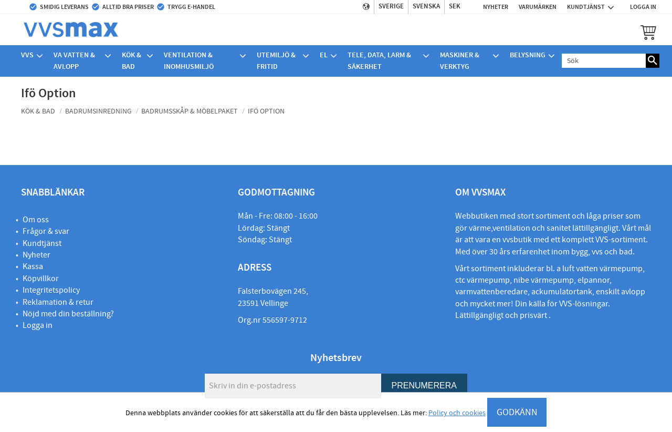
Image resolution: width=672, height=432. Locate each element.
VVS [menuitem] (27, 55)
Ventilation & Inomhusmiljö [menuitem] (189, 60)
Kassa (33, 266)
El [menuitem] (324, 55)
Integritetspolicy (51, 290)
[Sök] (652, 61)
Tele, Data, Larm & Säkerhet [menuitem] (379, 60)
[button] (648, 32)
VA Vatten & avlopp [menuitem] (74, 60)
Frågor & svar (46, 231)
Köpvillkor (41, 278)
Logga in (37, 325)
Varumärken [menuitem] (537, 7)
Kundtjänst (42, 243)
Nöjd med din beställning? (68, 313)
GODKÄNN (517, 412)
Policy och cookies (457, 413)
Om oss (36, 219)
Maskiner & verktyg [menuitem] (459, 60)
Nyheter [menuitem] (495, 7)
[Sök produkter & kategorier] (604, 61)
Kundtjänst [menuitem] (586, 7)
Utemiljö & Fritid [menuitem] (276, 60)
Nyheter (36, 255)
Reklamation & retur (58, 302)
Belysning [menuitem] (527, 55)
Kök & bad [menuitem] (131, 60)
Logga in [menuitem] (643, 7)
